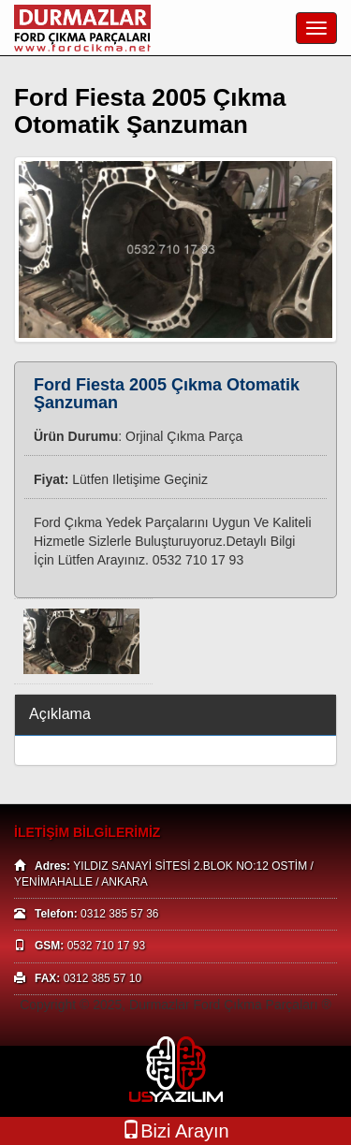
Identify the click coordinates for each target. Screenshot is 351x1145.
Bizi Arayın (175, 1130)
